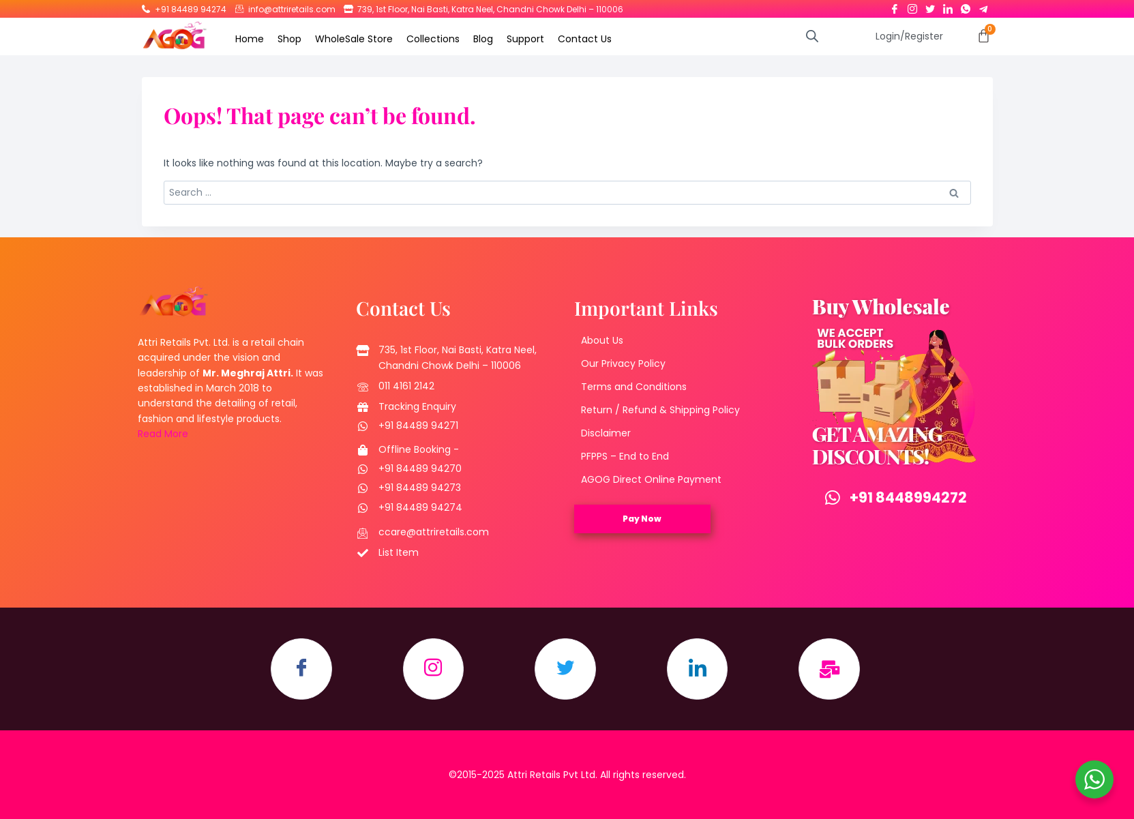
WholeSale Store (354, 39)
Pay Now (642, 518)
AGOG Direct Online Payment (651, 479)
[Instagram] (912, 6)
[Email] (830, 669)
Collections (433, 39)
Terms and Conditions (634, 386)
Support (525, 39)
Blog (483, 39)
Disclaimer (606, 433)
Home (249, 39)
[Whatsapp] (965, 6)
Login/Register (909, 36)
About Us (602, 340)
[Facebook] (894, 6)
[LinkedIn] (947, 6)
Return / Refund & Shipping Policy (660, 410)
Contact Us (585, 39)
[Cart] (983, 35)
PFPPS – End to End (625, 456)
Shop (289, 39)
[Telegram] (983, 6)
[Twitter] (930, 6)
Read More (163, 434)
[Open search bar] (812, 36)
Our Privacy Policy (623, 363)
